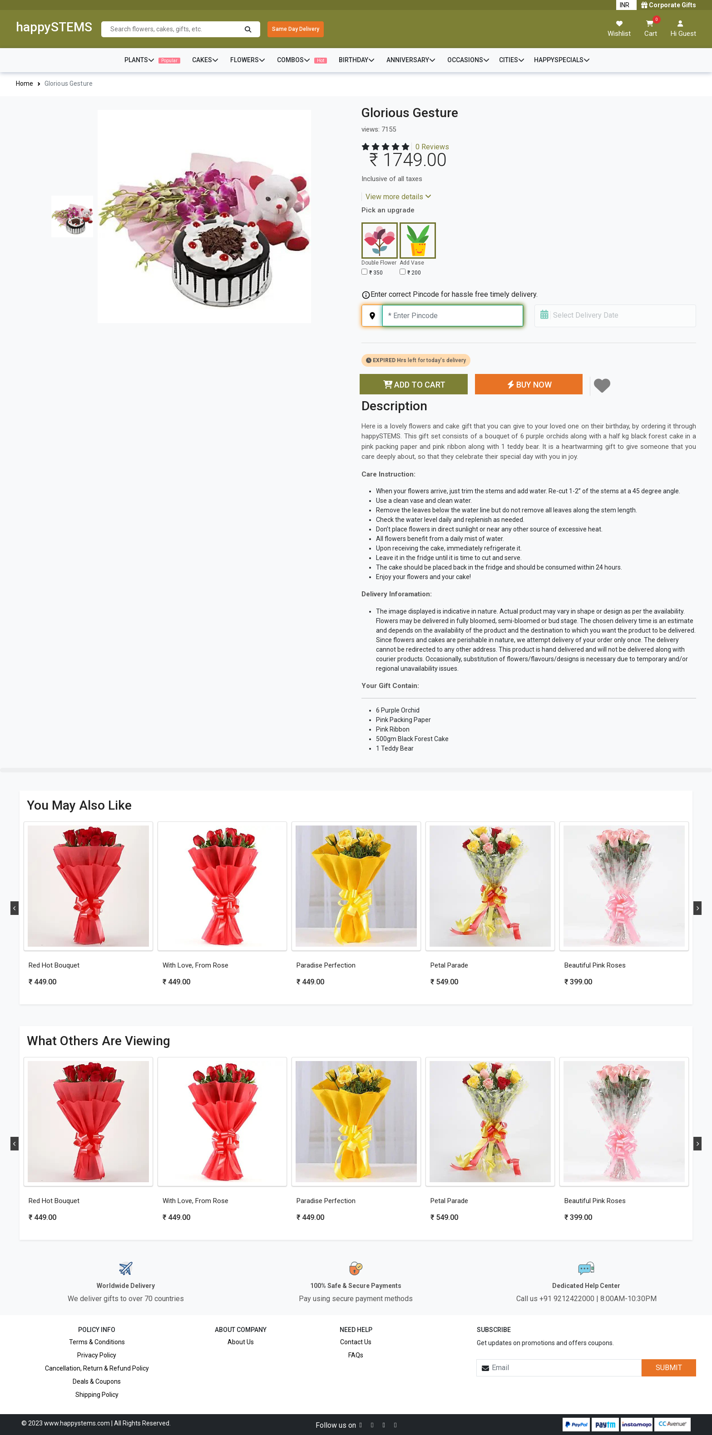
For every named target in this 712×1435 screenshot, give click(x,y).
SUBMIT (669, 1367)
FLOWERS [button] (247, 60)
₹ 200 (414, 273)
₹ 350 (376, 273)
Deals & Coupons (97, 1381)
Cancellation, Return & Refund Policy (97, 1368)
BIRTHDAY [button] (357, 60)
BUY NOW (528, 384)
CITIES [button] (511, 60)
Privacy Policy (96, 1355)
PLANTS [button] (152, 60)
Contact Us (355, 1342)
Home (25, 83)
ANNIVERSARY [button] (410, 60)
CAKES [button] (205, 60)
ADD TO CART (413, 384)
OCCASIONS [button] (468, 60)
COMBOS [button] (302, 60)
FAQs (355, 1355)
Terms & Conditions (97, 1342)
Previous (14, 908)
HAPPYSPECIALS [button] (562, 60)
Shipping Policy (97, 1394)
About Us (240, 1342)
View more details (398, 196)
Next (697, 908)
